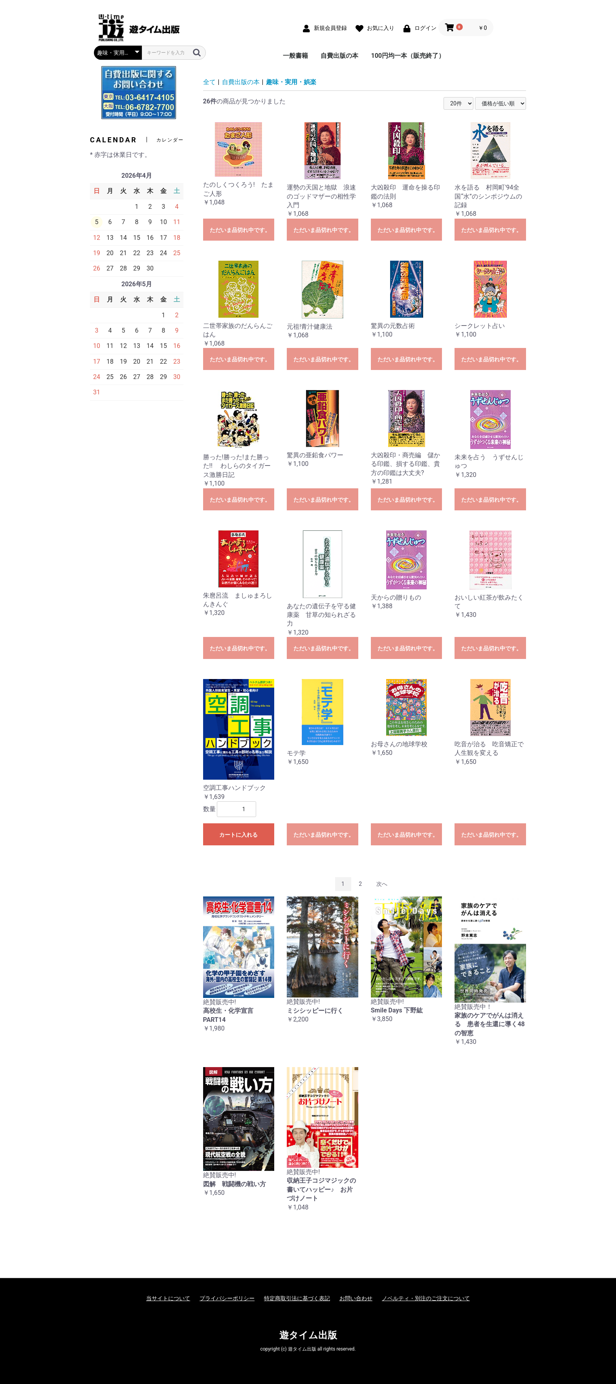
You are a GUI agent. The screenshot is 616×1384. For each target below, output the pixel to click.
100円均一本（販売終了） (408, 55)
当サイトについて (168, 1298)
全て (209, 82)
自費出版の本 (339, 55)
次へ (381, 884)
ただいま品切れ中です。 (240, 230)
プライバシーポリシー (227, 1298)
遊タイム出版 (308, 1335)
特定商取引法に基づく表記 (297, 1298)
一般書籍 (295, 55)
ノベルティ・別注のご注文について (426, 1298)
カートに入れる (238, 835)
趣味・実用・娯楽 (291, 82)
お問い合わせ (355, 1298)
